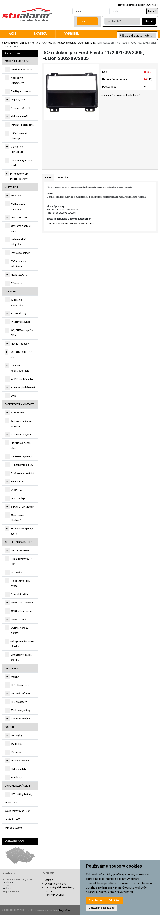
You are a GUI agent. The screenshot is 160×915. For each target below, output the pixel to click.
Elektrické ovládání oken (21, 445)
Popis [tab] (48, 177)
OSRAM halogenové (22, 611)
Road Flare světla (20, 718)
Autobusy (16, 777)
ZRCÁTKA (16, 489)
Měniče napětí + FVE (22, 69)
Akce (12, 33)
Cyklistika (16, 743)
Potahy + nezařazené (22, 124)
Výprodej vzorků (14, 827)
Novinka (40, 33)
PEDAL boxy (17, 481)
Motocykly (16, 735)
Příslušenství (18, 283)
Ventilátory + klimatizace (18, 149)
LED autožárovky (20, 550)
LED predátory (19, 701)
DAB (13, 395)
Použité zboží (12, 819)
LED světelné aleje (20, 693)
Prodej (87, 21)
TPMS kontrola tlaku (22, 464)
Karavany (16, 752)
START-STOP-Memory (22, 506)
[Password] (127, 11)
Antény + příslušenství (23, 387)
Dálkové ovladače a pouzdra (21, 423)
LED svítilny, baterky (21, 794)
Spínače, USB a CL (21, 108)
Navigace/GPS (19, 274)
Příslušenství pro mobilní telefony (19, 176)
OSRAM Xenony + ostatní (20, 630)
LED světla (16, 572)
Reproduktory (18, 313)
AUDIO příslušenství (22, 379)
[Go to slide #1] (52, 155)
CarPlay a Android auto (21, 228)
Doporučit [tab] (62, 177)
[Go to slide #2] (71, 155)
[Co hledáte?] (122, 21)
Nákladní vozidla (20, 760)
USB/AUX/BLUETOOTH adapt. (22, 355)
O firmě (49, 879)
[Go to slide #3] (90, 155)
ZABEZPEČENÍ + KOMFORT (19, 404)
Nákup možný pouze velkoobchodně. (120, 95)
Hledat (149, 21)
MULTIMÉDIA (11, 187)
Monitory (16, 195)
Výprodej (71, 33)
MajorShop (65, 910)
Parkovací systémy (21, 456)
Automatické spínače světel (22, 531)
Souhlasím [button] (95, 900)
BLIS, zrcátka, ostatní (22, 473)
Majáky (15, 676)
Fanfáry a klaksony (21, 91)
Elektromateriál (19, 116)
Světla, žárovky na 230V (18, 810)
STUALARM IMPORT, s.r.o (16, 42)
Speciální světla (19, 594)
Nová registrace (127, 4)
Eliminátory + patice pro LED (21, 657)
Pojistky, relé (18, 99)
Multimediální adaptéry (18, 242)
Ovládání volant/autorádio (20, 368)
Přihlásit (152, 11)
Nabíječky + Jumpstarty (17, 80)
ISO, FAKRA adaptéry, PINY (22, 333)
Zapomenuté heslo (148, 4)
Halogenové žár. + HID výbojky (22, 644)
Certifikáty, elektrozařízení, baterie (59, 889)
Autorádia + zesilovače (17, 302)
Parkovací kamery (20, 252)
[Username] (90, 11)
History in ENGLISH (55, 894)
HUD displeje (18, 498)
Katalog (36, 42)
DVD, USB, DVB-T (20, 217)
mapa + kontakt (11, 891)
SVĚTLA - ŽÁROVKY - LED (18, 542)
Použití (9, 727)
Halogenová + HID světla (20, 583)
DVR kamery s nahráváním (18, 264)
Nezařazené (11, 802)
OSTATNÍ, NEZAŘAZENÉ (17, 785)
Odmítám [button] (114, 900)
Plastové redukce (66, 42)
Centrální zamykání (21, 434)
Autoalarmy (17, 412)
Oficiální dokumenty (55, 883)
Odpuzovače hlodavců (18, 518)
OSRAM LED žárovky (22, 602)
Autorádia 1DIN (86, 42)
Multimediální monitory (18, 206)
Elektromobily (18, 768)
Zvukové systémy (20, 710)
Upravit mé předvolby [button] (101, 907)
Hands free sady (20, 343)
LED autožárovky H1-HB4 (22, 561)
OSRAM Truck (18, 619)
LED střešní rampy (21, 685)
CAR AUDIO (48, 42)
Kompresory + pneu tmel (21, 163)
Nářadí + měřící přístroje (19, 136)
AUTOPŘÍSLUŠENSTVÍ (17, 60)
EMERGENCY (11, 668)
